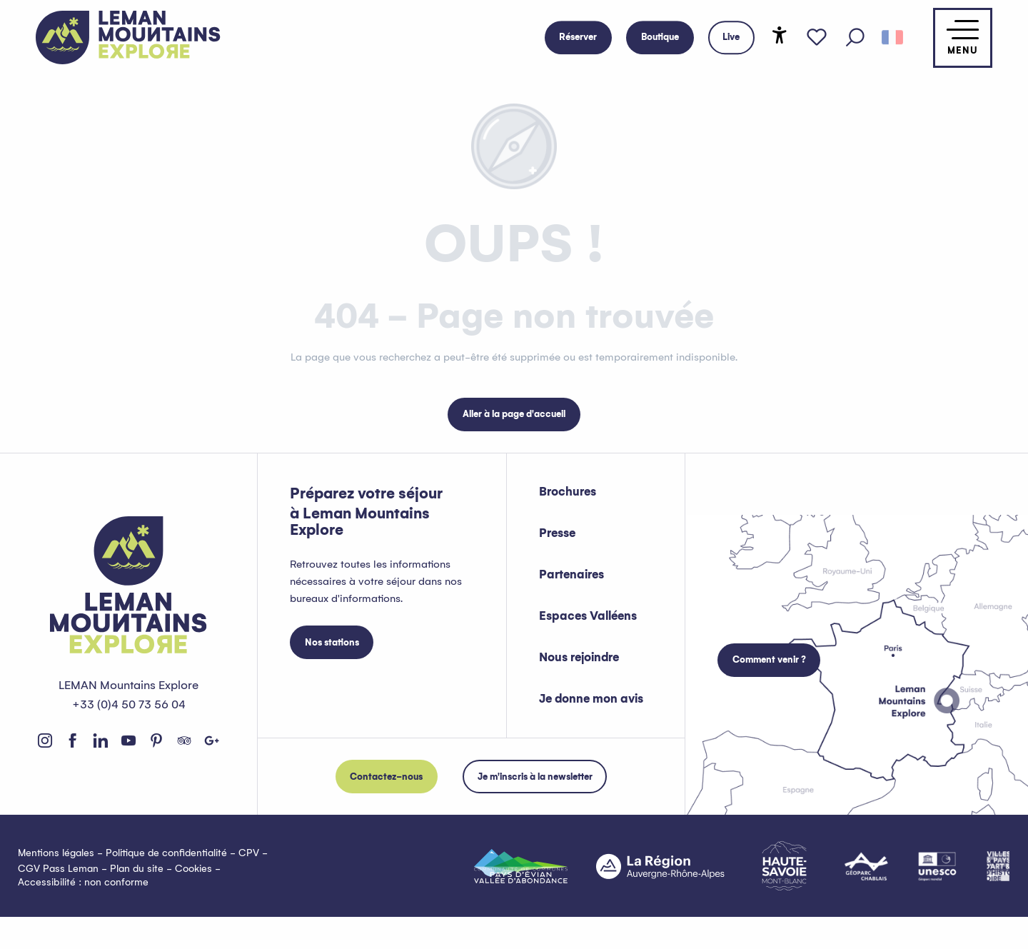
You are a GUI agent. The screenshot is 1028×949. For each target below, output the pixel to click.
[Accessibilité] (779, 35)
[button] (855, 38)
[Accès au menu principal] (962, 38)
